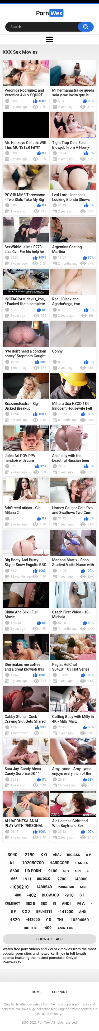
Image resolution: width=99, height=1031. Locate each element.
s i (81, 895)
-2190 (29, 854)
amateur (65, 928)
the (60, 919)
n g (66, 871)
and (82, 912)
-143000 (80, 879)
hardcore (59, 863)
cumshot (12, 903)
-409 (47, 927)
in (54, 903)
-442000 (33, 920)
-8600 (13, 871)
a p (88, 855)
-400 (17, 895)
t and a (81, 863)
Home (36, 992)
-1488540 (43, 887)
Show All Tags (49, 939)
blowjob (50, 895)
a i (11, 862)
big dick (43, 879)
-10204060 (79, 920)
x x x (26, 911)
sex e (30, 903)
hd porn (33, 871)
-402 (31, 895)
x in (78, 871)
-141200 (65, 911)
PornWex (44, 1022)
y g (48, 920)
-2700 (61, 879)
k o (43, 854)
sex (44, 903)
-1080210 (19, 887)
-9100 (52, 871)
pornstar (66, 887)
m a (81, 903)
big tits (30, 928)
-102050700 (32, 862)
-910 (69, 895)
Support (59, 992)
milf (83, 887)
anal (57, 854)
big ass (73, 855)
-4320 (14, 919)
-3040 (11, 854)
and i (66, 903)
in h (27, 879)
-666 (14, 879)
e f (13, 912)
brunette (44, 912)
